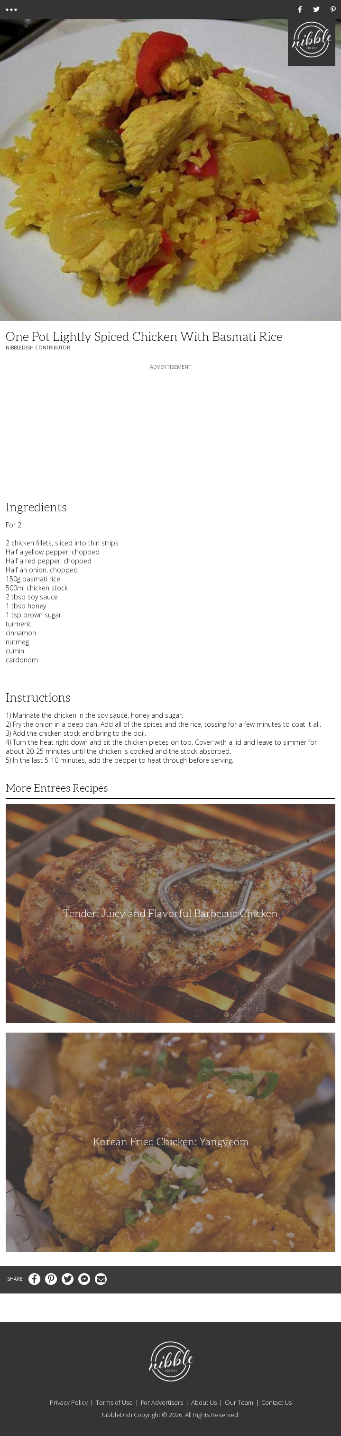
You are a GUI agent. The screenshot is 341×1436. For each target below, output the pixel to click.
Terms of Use (114, 1402)
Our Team (239, 1402)
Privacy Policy (69, 1402)
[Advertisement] (171, 431)
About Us (204, 1402)
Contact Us (276, 1402)
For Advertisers (162, 1402)
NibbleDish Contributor (38, 347)
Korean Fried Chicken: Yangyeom (171, 1142)
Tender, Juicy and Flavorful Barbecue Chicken (170, 913)
